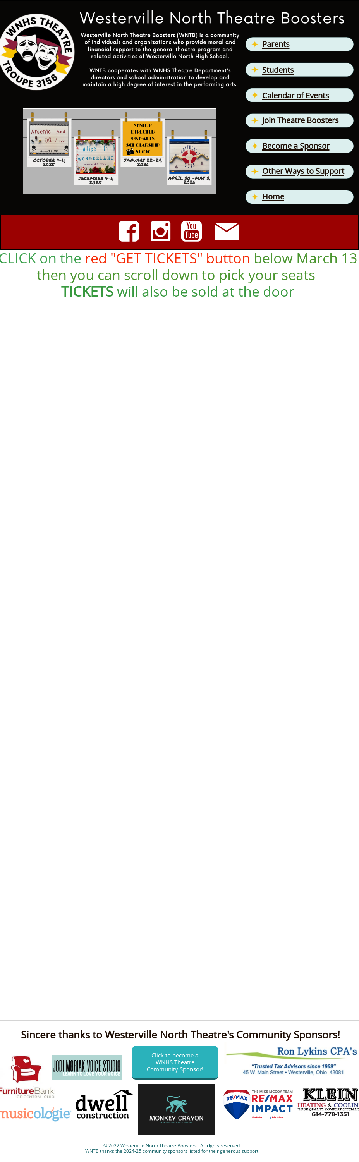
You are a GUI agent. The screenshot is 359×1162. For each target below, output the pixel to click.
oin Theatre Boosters (301, 120)
